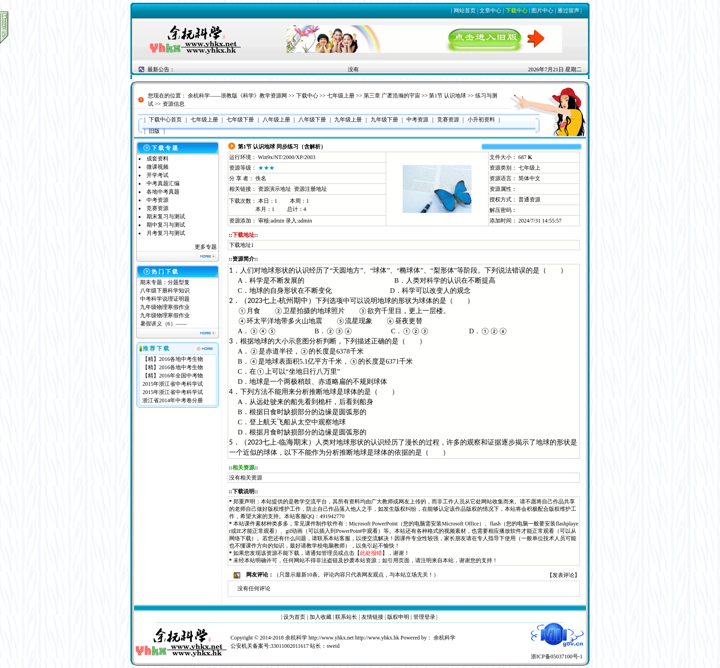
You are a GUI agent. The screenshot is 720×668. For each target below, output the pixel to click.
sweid (332, 646)
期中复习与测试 (165, 225)
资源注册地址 (310, 189)
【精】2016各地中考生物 (172, 359)
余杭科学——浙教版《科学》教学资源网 (237, 95)
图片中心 (542, 10)
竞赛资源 (157, 208)
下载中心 (517, 10)
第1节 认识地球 (447, 95)
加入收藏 (320, 617)
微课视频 (157, 167)
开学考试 (157, 175)
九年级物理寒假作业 (165, 307)
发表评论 (563, 575)
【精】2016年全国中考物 (172, 375)
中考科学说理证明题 (165, 299)
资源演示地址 (274, 189)
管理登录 (424, 617)
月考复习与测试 (165, 233)
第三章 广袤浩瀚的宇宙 (392, 95)
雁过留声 (568, 10)
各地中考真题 (163, 191)
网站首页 (465, 10)
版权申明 (398, 617)
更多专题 (206, 247)
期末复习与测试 (165, 216)
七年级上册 (340, 95)
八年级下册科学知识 (165, 290)
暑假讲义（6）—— (164, 323)
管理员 (329, 553)
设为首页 (294, 617)
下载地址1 (241, 245)
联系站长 (346, 617)
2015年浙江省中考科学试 (172, 384)
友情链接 (372, 617)
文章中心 (490, 10)
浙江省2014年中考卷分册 (172, 400)
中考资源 (157, 200)
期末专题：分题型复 (165, 282)
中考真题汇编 (163, 183)
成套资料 (157, 158)
